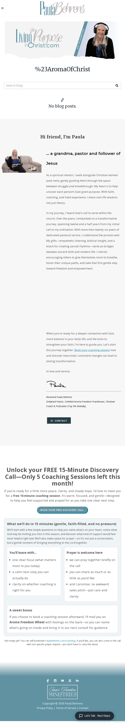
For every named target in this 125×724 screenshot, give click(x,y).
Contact (59, 420)
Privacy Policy (45, 708)
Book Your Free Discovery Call (62, 510)
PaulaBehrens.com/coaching (60, 640)
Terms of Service (66, 708)
